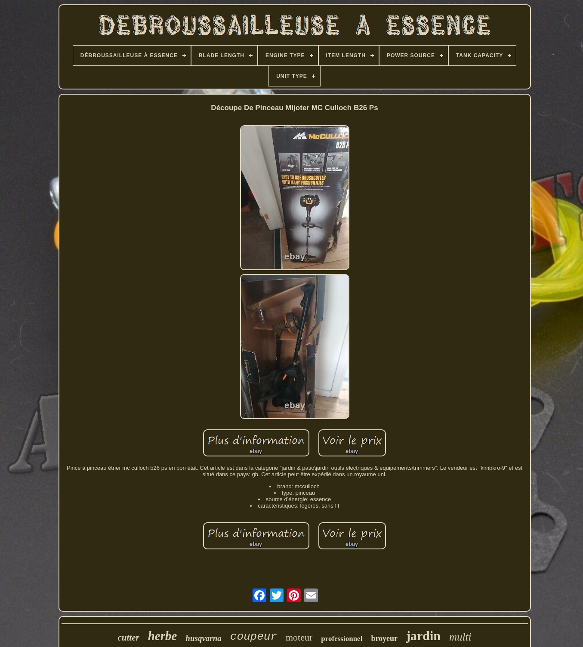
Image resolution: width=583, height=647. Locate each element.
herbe (162, 636)
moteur (299, 637)
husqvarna (203, 638)
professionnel (341, 639)
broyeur (384, 638)
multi (460, 637)
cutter (128, 637)
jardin (423, 636)
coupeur (253, 636)
